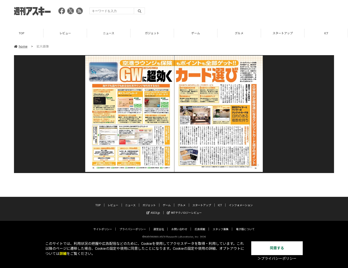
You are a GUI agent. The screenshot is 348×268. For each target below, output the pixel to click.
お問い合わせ (179, 225)
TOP (21, 33)
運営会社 (158, 225)
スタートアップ (283, 33)
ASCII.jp (153, 209)
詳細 (63, 254)
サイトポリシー (102, 225)
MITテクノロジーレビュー (184, 209)
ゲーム (195, 33)
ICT (326, 33)
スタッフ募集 (221, 225)
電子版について (245, 225)
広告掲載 (200, 225)
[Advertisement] (253, 12)
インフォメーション (241, 201)
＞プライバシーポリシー (277, 258)
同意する (277, 248)
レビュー (65, 33)
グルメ (239, 33)
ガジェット (152, 33)
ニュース (108, 33)
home (21, 46)
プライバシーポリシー (132, 225)
